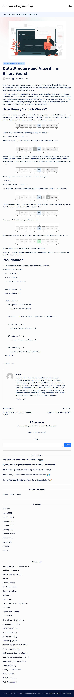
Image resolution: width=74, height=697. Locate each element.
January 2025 (8, 521)
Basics (5, 579)
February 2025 (8, 517)
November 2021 (9, 534)
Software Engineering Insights (14, 661)
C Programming (9, 583)
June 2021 (6, 550)
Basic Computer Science (12, 575)
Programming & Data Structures (14, 63)
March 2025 (7, 513)
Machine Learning (10, 632)
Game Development (11, 612)
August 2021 (7, 542)
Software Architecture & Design (15, 653)
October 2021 (8, 538)
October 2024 (8, 525)
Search (37, 439)
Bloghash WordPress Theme (60, 693)
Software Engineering (18, 6)
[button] (21, 399)
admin (19, 374)
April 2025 (6, 509)
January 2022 (8, 530)
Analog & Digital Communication (16, 566)
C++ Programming (10, 587)
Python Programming (11, 649)
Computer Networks (10, 591)
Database (7, 595)
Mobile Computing (10, 636)
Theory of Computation (12, 670)
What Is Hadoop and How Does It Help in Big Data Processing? (27, 470)
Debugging (7, 599)
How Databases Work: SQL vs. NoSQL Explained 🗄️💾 (23, 460)
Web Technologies (10, 682)
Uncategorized (8, 674)
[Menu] (70, 6)
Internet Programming (11, 624)
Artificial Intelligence (11, 570)
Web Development (10, 678)
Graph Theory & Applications (14, 620)
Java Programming (10, 628)
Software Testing (9, 665)
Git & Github (7, 616)
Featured (6, 608)
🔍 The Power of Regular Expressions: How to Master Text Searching (29, 465)
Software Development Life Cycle (16, 657)
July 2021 (6, 546)
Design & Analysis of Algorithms (15, 603)
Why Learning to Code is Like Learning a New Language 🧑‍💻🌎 (26, 475)
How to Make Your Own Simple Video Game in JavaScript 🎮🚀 (27, 480)
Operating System (10, 641)
